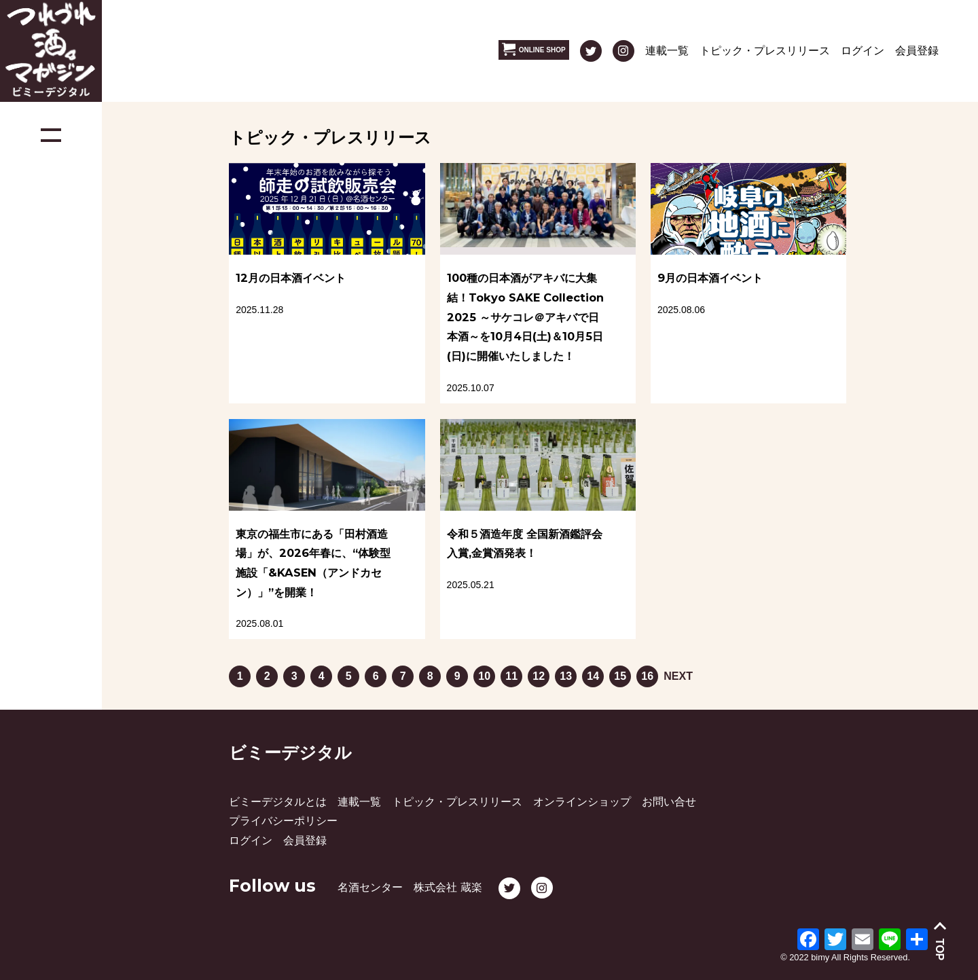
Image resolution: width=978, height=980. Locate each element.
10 (483, 674)
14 (592, 674)
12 (538, 674)
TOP (940, 950)
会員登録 (917, 50)
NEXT (678, 676)
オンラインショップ (582, 801)
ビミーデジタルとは (278, 801)
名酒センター (370, 887)
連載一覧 (667, 50)
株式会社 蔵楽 (448, 887)
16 (646, 674)
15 (619, 674)
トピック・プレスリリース (765, 50)
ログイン (862, 50)
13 (565, 674)
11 (511, 674)
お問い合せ (669, 801)
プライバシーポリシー (283, 821)
